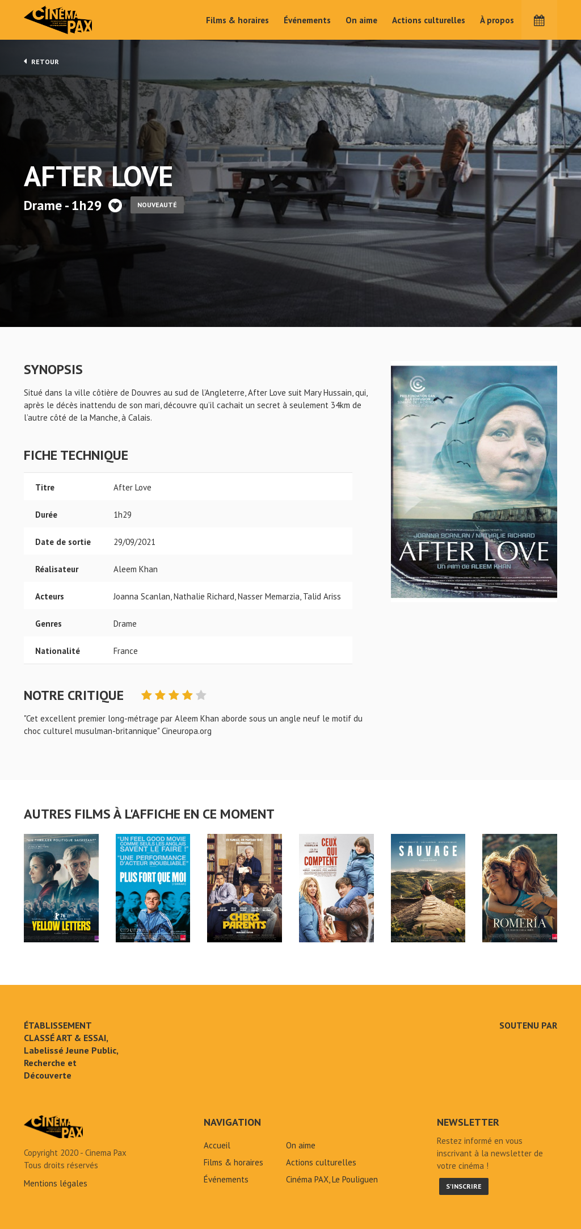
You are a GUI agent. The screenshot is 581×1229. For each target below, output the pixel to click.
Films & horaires (237, 20)
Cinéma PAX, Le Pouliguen (332, 1179)
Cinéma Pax (75, 20)
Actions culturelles (428, 20)
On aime (361, 20)
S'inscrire (464, 1186)
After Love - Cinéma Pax (53, 1126)
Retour (41, 61)
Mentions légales (55, 1183)
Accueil (217, 1145)
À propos (497, 20)
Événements (307, 20)
